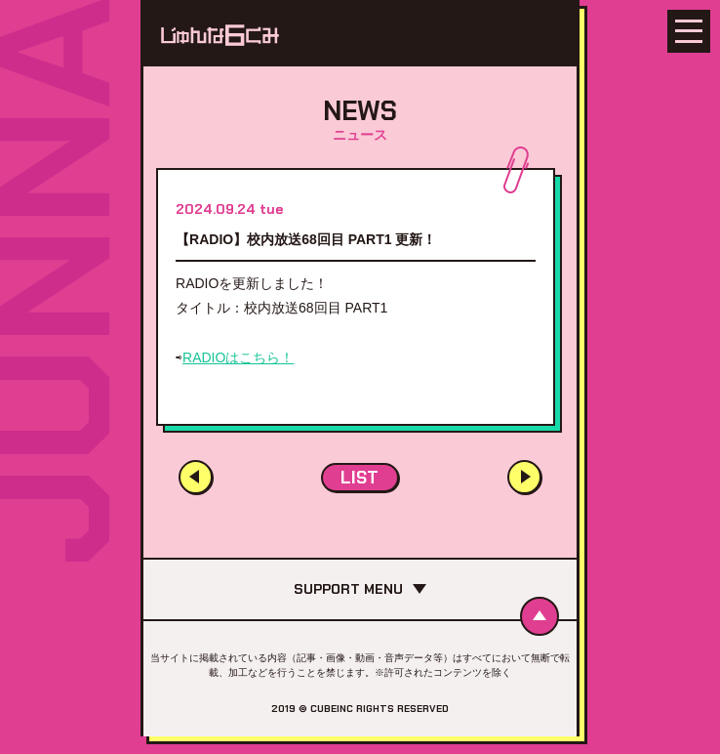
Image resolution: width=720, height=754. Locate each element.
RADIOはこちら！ (238, 357)
